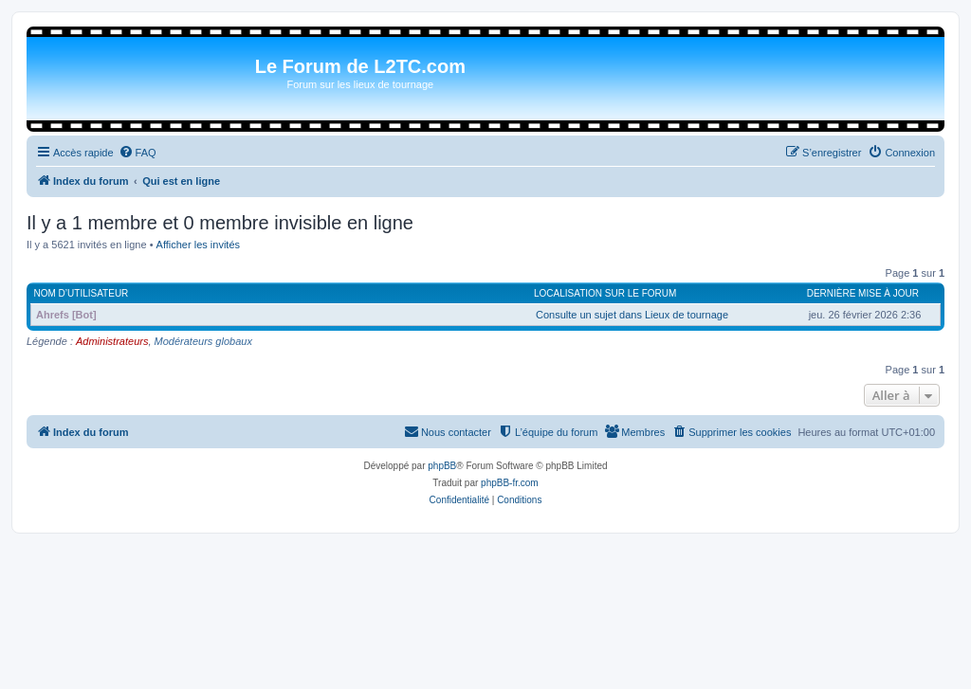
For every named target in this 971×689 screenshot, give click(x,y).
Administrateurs (112, 341)
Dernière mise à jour (863, 293)
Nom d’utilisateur (81, 293)
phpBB (442, 466)
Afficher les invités (198, 244)
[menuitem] (137, 152)
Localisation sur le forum (605, 293)
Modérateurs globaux (203, 341)
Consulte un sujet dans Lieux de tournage (632, 314)
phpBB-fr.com (510, 483)
